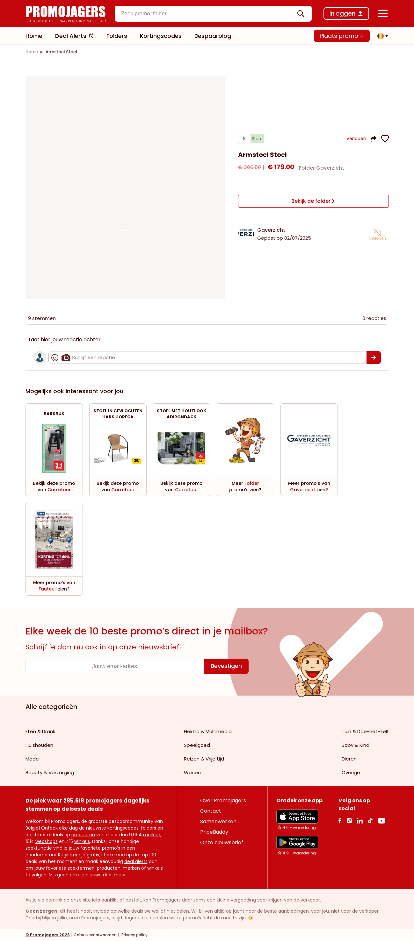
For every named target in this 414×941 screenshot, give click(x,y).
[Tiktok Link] (370, 820)
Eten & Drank (40, 731)
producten (83, 834)
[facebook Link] (339, 820)
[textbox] (207, 14)
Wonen (192, 772)
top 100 (148, 855)
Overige (351, 772)
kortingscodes (123, 828)
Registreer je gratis (78, 855)
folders (148, 828)
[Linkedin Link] (360, 820)
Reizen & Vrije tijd (204, 758)
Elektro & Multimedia (208, 731)
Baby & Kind (355, 745)
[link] (31, 52)
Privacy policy (134, 934)
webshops (46, 841)
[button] (381, 36)
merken (151, 834)
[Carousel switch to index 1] (125, 230)
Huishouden (39, 745)
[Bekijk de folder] (313, 201)
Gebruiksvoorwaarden (95, 934)
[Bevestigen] (374, 357)
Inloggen (342, 13)
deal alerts (136, 861)
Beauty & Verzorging (49, 772)
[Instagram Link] (349, 820)
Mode (32, 758)
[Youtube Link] (381, 820)
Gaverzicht (271, 229)
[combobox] (213, 14)
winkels (82, 841)
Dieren (349, 758)
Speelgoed (197, 745)
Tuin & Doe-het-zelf (365, 731)
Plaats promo (342, 36)
